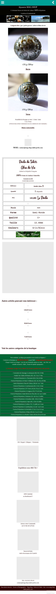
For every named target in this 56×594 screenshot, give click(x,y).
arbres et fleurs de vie (39, 25)
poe (22, 25)
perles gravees (28, 25)
